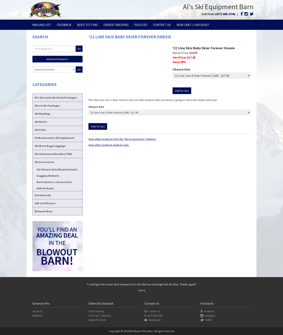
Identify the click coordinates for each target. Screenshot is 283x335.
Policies (140, 25)
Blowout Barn (43, 211)
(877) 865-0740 (225, 14)
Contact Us (162, 25)
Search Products (97, 320)
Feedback (64, 25)
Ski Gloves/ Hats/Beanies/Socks (57, 169)
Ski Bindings (43, 113)
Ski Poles (40, 130)
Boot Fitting (87, 25)
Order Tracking (116, 25)
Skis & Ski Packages (47, 105)
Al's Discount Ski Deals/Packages (56, 97)
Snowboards (43, 195)
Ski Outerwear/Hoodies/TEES (53, 154)
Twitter (206, 320)
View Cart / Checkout (192, 25)
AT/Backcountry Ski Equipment (54, 138)
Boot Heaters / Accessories (54, 182)
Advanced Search (57, 59)
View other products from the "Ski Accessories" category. (122, 139)
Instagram (207, 315)
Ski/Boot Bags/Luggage (50, 146)
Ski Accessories (44, 162)
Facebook (207, 311)
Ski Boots (41, 122)
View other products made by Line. (108, 145)
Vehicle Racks (45, 188)
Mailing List (41, 25)
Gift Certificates (45, 203)
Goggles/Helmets (48, 176)
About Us (37, 311)
